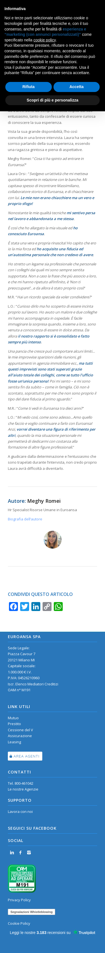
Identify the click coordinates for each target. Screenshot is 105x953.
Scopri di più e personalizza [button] (52, 100)
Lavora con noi (20, 811)
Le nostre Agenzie (23, 789)
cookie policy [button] (45, 40)
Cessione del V (20, 729)
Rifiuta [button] (28, 86)
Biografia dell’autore (25, 519)
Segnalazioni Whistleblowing (31, 912)
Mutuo (13, 717)
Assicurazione (20, 735)
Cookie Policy (19, 923)
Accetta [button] (76, 86)
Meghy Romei (44, 500)
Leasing (14, 741)
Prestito (14, 723)
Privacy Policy (19, 899)
